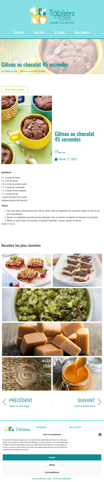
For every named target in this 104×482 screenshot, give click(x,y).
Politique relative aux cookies (41, 478)
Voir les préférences (52, 472)
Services (19, 32)
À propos (59, 32)
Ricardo (11, 224)
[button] (100, 434)
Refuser (52, 465)
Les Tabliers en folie (9, 71)
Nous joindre (82, 32)
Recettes (39, 32)
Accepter (52, 457)
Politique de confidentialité (62, 478)
